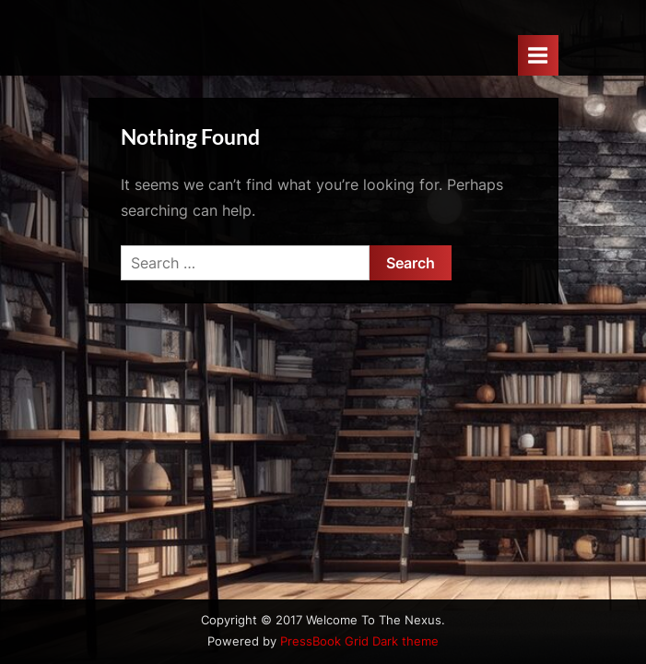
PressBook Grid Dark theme (359, 641)
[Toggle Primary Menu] (538, 55)
